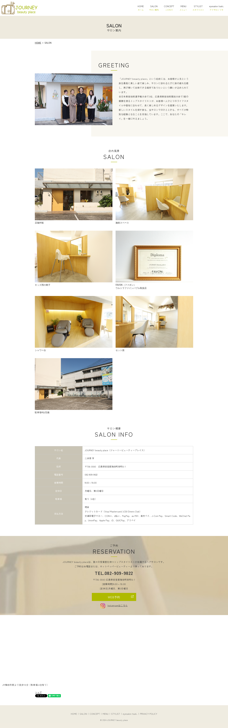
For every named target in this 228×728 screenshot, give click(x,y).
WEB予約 (114, 597)
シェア (38, 692)
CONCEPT (169, 8)
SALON (154, 8)
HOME (141, 8)
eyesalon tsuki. (216, 8)
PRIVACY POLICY (148, 713)
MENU (183, 8)
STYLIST (198, 8)
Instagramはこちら (114, 605)
